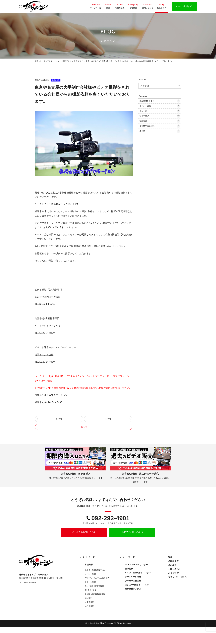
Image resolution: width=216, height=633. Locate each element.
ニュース (160, 114)
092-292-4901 (110, 524)
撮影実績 (160, 128)
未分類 (160, 141)
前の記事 (59, 421)
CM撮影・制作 (90, 596)
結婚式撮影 (89, 608)
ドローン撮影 (90, 588)
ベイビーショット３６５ (47, 326)
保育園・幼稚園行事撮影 (95, 600)
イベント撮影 (90, 580)
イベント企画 (160, 108)
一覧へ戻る (83, 432)
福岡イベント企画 (44, 354)
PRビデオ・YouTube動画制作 (97, 584)
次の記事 (108, 421)
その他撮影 (89, 612)
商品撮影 (88, 604)
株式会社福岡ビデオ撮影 (47, 297)
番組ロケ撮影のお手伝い (95, 576)
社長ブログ (59, 80)
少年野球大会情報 (160, 134)
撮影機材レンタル (160, 101)
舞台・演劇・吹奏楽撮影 (94, 592)
